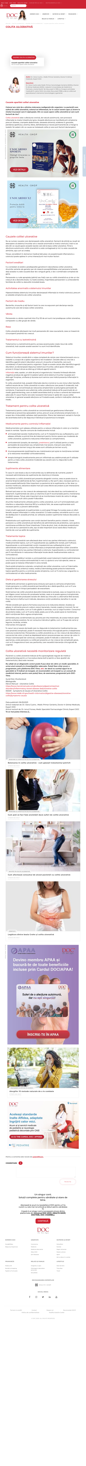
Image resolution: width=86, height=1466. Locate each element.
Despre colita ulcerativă (34, 23)
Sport (58, 1254)
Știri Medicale (35, 1254)
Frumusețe (73, 14)
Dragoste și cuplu (36, 1265)
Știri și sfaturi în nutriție (63, 1257)
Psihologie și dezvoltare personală (38, 1269)
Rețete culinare (61, 1252)
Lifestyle (62, 19)
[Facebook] (29, 1297)
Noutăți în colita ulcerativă (19, 871)
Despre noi (49, 1310)
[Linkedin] (49, 1297)
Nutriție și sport (60, 14)
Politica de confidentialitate (30, 1312)
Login (5, 5)
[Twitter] (43, 1297)
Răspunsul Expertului (11, 1246)
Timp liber (60, 1268)
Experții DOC (35, 14)
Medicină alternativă (37, 1249)
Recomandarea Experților (43, 1280)
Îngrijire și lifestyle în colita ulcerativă (24, 759)
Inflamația (10, 372)
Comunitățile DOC (36, 2)
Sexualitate (34, 1272)
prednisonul (44, 442)
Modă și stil (8, 1265)
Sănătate (46, 14)
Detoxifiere (60, 1244)
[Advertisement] (43, 153)
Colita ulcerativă (18, 23)
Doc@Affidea (9, 1244)
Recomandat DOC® (69, 1310)
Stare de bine (60, 1265)
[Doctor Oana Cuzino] (16, 16)
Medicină (33, 1246)
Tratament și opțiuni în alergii (22, 1088)
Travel (58, 1271)
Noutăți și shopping (11, 1268)
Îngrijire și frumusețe (11, 1271)
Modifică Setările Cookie (56, 1312)
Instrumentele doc (54, 2)
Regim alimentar (61, 1249)
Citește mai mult (14, 765)
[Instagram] (36, 1297)
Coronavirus (34, 1244)
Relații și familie (49, 19)
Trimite (67, 1181)
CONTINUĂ (43, 1221)
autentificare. (38, 1157)
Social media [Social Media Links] (43, 1292)
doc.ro (8, 23)
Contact (34, 1310)
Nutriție (59, 1246)
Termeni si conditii (16, 1310)
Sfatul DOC (34, 1252)
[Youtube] (56, 1297)
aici (42, 669)
